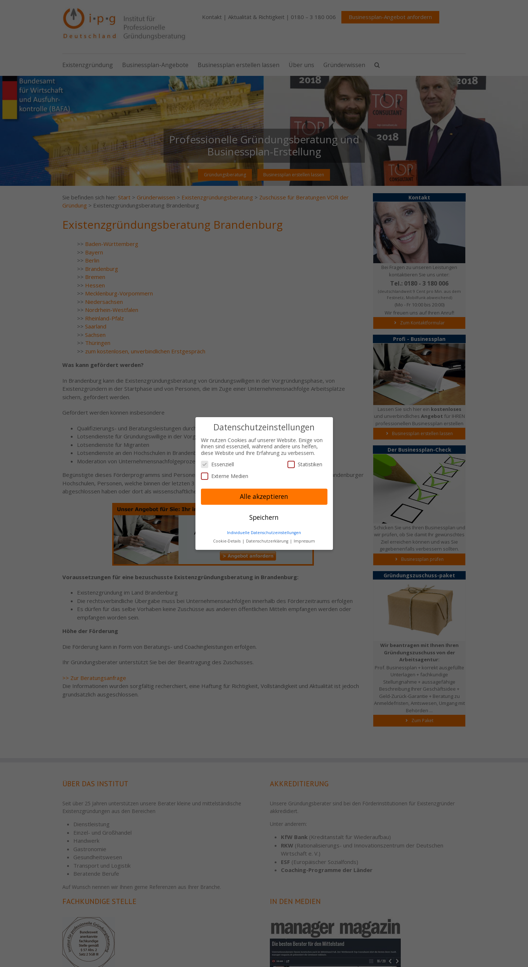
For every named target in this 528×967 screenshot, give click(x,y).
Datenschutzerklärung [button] (267, 541)
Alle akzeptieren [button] (264, 496)
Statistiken (304, 464)
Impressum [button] (304, 541)
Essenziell (217, 464)
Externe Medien (224, 476)
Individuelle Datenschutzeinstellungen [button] (264, 532)
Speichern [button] (264, 517)
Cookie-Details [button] (227, 541)
